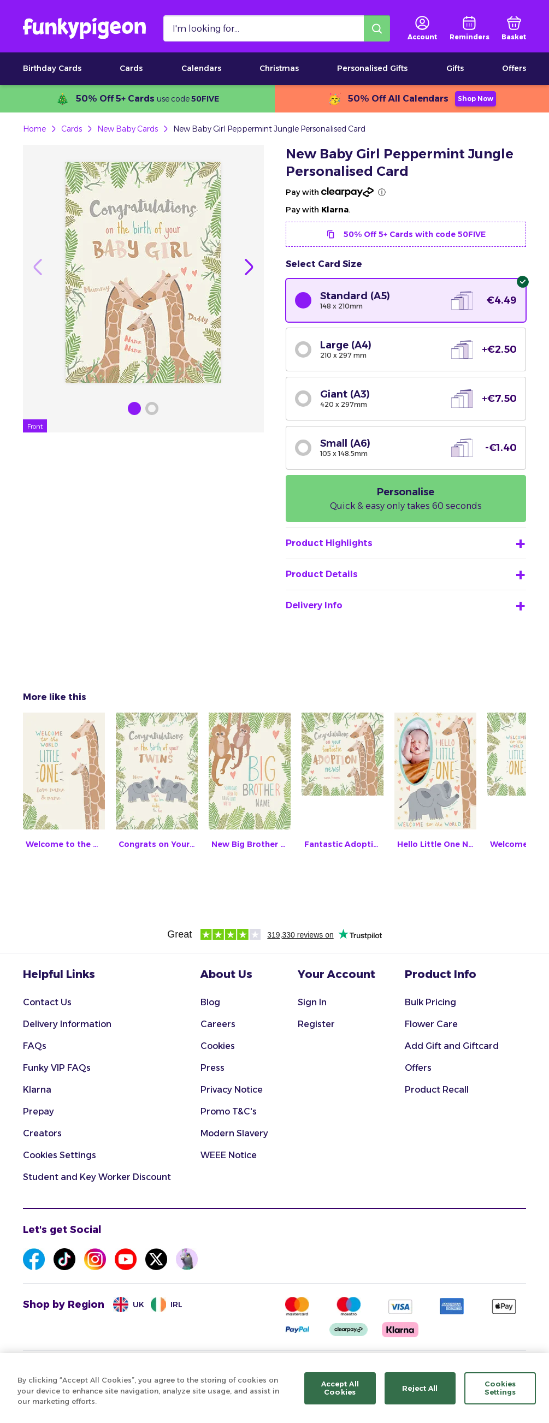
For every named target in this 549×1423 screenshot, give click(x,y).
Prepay (38, 1111)
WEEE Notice (228, 1155)
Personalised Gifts (372, 68)
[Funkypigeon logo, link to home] (84, 28)
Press (212, 1068)
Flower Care (431, 1024)
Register (316, 1024)
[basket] (513, 28)
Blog (210, 1002)
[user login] (422, 28)
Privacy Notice (231, 1089)
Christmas (279, 68)
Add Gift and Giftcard (452, 1046)
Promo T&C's (228, 1111)
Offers (514, 68)
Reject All (420, 1395)
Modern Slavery (234, 1133)
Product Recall (437, 1089)
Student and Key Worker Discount (97, 1177)
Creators (42, 1133)
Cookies (217, 1046)
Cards (131, 68)
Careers (217, 1024)
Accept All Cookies (340, 1395)
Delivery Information (67, 1024)
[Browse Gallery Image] (134, 408)
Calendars (201, 68)
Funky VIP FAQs (57, 1068)
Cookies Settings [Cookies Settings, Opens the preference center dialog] (500, 1395)
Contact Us (47, 1002)
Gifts (455, 68)
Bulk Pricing (430, 1002)
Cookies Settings (59, 1155)
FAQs (34, 1046)
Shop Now (475, 98)
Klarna (37, 1089)
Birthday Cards (52, 68)
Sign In (312, 1002)
